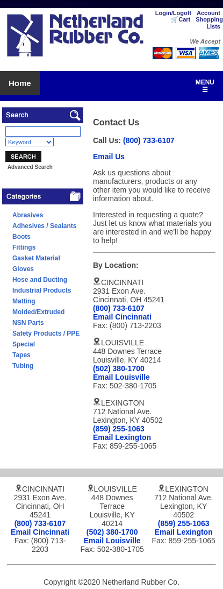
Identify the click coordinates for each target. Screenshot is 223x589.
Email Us (109, 156)
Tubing (22, 366)
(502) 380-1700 (119, 368)
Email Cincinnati (122, 317)
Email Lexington (122, 437)
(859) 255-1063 (119, 428)
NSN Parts (28, 323)
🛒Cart (180, 19)
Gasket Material (36, 258)
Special (23, 344)
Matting (23, 301)
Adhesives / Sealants (44, 226)
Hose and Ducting (39, 279)
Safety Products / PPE (46, 333)
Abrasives (27, 215)
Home (20, 83)
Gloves (23, 269)
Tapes (21, 355)
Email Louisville (121, 377)
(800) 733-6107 (149, 140)
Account (208, 13)
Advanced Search (30, 167)
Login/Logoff (173, 13)
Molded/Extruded (38, 312)
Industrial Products (41, 290)
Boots (21, 236)
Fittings (23, 247)
